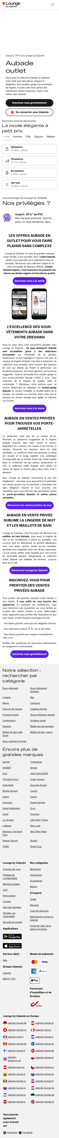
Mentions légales (11, 884)
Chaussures (36, 875)
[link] (29, 148)
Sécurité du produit (12, 922)
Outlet (33, 899)
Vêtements (35, 869)
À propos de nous (11, 869)
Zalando (7, 973)
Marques (34, 905)
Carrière (7, 901)
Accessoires (36, 881)
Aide (5, 960)
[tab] (8, 137)
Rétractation (9, 896)
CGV (5, 890)
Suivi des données (12, 907)
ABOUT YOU (9, 979)
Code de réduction (39, 911)
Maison (33, 886)
